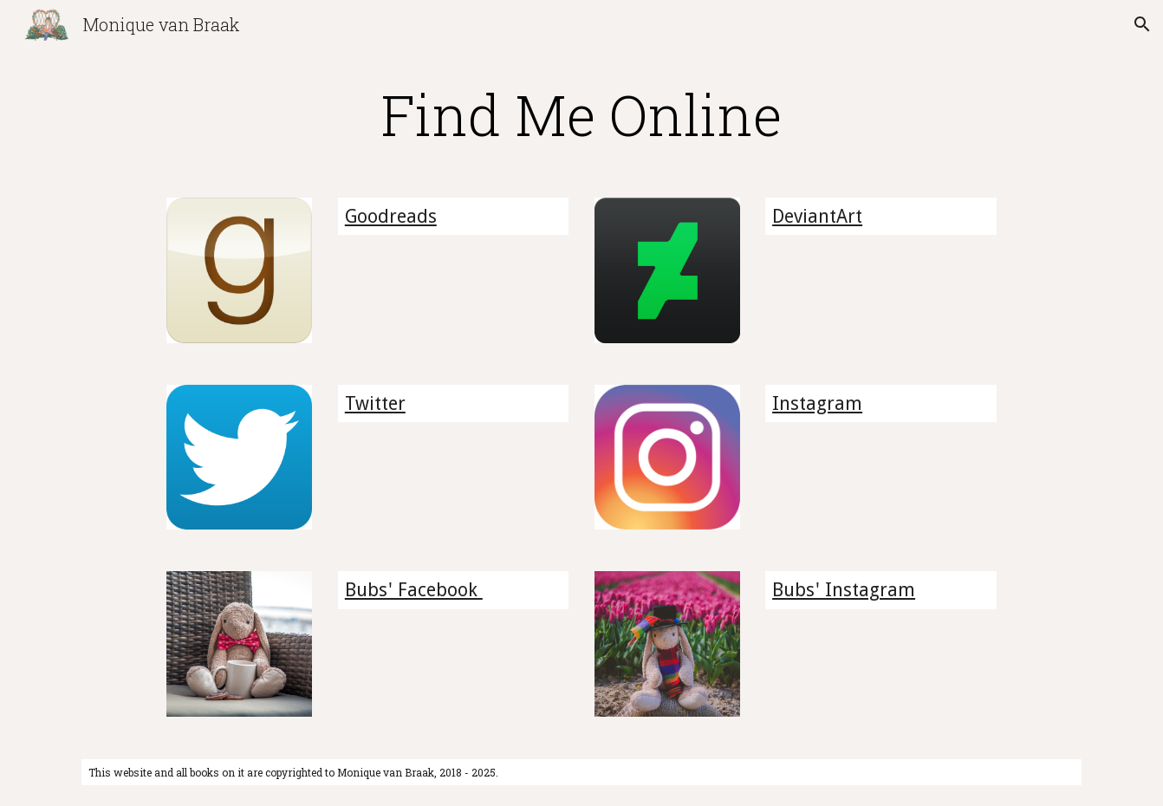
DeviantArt (817, 216)
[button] (1142, 24)
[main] (581, 114)
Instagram (817, 403)
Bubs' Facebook (414, 590)
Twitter (375, 403)
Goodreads (391, 216)
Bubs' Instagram (843, 590)
